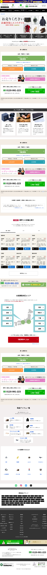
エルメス (24, 497)
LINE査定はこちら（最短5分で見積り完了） (23, 62)
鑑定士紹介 (3, 521)
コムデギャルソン (16, 499)
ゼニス (14, 501)
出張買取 (33, 69)
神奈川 (40, 312)
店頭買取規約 (44, 516)
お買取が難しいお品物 (3, 525)
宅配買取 (22, 58)
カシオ (27, 497)
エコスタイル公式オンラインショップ (34, 528)
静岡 (39, 329)
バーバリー (25, 501)
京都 (7, 312)
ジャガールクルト (38, 499)
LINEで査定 (35, 91)
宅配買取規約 (44, 521)
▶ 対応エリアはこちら (35, 343)
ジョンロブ (7, 501)
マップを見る (4, 248)
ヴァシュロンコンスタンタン (11, 497)
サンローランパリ (27, 499)
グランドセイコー (39, 497)
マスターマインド (4, 504)
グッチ (35, 497)
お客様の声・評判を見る (3, 523)
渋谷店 (22, 521)
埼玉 (39, 323)
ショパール (3, 501)
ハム (31, 501)
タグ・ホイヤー (21, 501)
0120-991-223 (9, 283)
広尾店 (22, 523)
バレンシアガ (35, 501)
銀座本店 (21, 516)
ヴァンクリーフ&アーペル (19, 497)
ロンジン (22, 504)
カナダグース (31, 497)
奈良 (7, 323)
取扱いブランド (11, 514)
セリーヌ (17, 501)
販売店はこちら (23, 273)
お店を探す (12, 69)
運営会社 (34, 516)
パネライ (29, 501)
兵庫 (7, 318)
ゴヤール (20, 499)
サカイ (23, 499)
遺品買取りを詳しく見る (39, 207)
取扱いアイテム (11, 516)
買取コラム (3, 532)
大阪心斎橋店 (22, 532)
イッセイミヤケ (4, 497)
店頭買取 (11, 524)
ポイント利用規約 (44, 525)
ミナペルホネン (9, 504)
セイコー (11, 501)
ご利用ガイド (4, 516)
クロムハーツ (11, 499)
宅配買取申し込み (23, 339)
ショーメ (42, 499)
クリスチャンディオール (5, 499)
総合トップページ (3, 514)
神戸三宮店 (21, 534)
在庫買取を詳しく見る (18, 207)
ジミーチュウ (33, 499)
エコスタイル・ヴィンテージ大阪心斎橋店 (21, 536)
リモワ (19, 504)
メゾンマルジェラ (15, 504)
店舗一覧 (21, 514)
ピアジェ (39, 501)
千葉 (39, 318)
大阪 (7, 307)
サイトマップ (35, 521)
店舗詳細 (12, 248)
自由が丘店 (21, 525)
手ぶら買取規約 (44, 523)
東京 (39, 307)
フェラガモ (42, 501)
